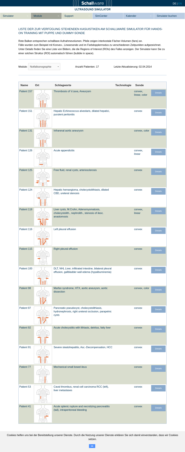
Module (38, 16)
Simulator (8, 16)
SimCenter (101, 16)
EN (180, 3)
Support (68, 16)
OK (92, 446)
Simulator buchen (167, 16)
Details (158, 93)
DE (174, 3)
